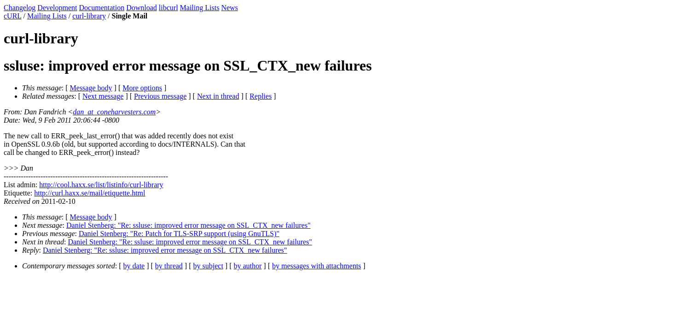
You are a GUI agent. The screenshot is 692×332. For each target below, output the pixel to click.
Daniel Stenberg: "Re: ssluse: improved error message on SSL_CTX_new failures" (188, 225)
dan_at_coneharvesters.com (114, 112)
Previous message (160, 96)
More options (142, 88)
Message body (91, 88)
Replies (261, 96)
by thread (169, 266)
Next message (102, 96)
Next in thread (218, 96)
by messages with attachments (316, 266)
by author (247, 266)
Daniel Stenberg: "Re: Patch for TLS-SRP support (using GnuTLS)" (179, 233)
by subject (208, 266)
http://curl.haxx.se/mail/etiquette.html (89, 193)
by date (134, 266)
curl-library (89, 16)
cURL (13, 16)
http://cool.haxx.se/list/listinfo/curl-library (101, 185)
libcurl (168, 8)
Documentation (102, 8)
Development (57, 8)
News (229, 8)
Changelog (19, 8)
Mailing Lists (200, 8)
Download (141, 8)
